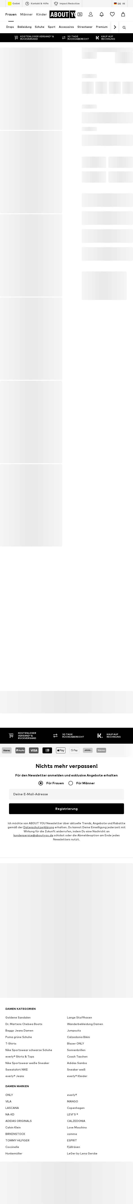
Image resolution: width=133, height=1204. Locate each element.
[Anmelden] (90, 14)
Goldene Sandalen (18, 999)
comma (72, 1115)
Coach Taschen (77, 1038)
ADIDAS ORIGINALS (18, 1102)
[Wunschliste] (112, 14)
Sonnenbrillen (76, 1031)
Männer (26, 14)
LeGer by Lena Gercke (82, 1135)
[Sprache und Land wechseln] (119, 3)
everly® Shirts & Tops (19, 1038)
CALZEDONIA (76, 1102)
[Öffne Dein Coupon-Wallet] (80, 14)
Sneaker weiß (76, 1051)
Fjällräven (73, 1128)
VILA (8, 1083)
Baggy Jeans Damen (19, 1012)
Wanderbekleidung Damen (85, 1005)
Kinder (41, 14)
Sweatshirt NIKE (16, 1051)
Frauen (11, 14)
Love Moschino (77, 1109)
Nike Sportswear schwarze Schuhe (28, 1031)
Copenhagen (76, 1089)
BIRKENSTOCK (15, 1115)
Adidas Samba (77, 1044)
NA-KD (9, 1096)
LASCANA (12, 1089)
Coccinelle (12, 1128)
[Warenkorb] (123, 14)
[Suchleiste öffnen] (122, 28)
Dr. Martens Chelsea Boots (23, 1005)
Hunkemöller (13, 1135)
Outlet (14, 3)
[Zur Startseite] (68, 14)
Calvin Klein (13, 1109)
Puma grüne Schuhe (18, 1018)
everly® (72, 1076)
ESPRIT (72, 1122)
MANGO (72, 1083)
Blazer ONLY (75, 1025)
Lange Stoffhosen (79, 999)
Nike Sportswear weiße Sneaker (27, 1044)
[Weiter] (114, 27)
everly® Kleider (77, 1057)
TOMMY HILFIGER (17, 1122)
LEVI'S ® (72, 1096)
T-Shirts (10, 1025)
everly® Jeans (14, 1057)
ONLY (9, 1076)
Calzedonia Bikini (78, 1018)
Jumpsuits (74, 1012)
